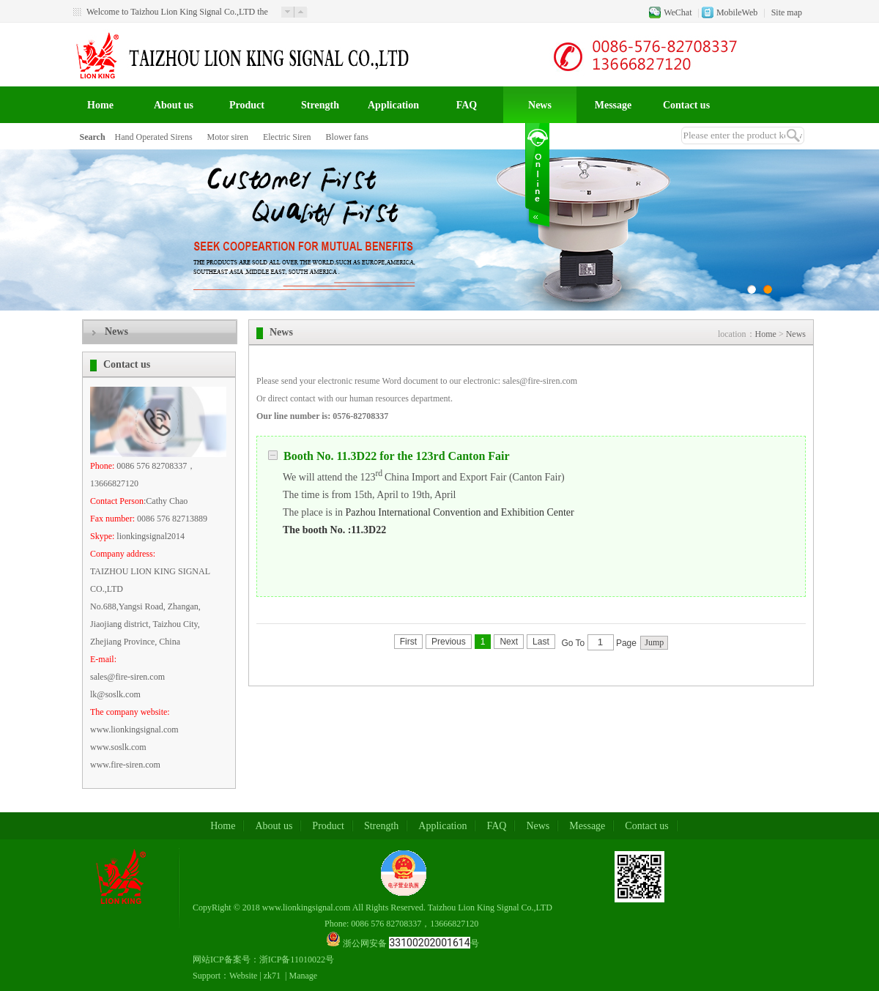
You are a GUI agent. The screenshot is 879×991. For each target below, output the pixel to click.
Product (246, 105)
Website (243, 975)
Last (541, 641)
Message (613, 105)
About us (173, 105)
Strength (320, 105)
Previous (448, 641)
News (540, 105)
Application (393, 105)
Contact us (686, 105)
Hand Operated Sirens (154, 137)
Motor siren (227, 137)
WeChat (677, 12)
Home (100, 105)
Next (509, 641)
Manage (303, 975)
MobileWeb (736, 12)
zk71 (272, 975)
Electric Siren (287, 137)
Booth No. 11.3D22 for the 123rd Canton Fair (389, 456)
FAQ (467, 105)
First (408, 641)
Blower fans (347, 137)
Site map (786, 12)
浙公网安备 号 (410, 943)
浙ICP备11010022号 (296, 959)
